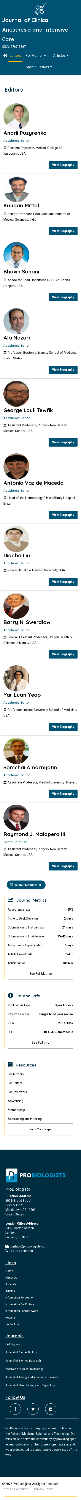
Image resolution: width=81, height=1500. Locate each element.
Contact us (12, 1327)
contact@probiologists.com (28, 1250)
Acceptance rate (40, 913)
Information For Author (19, 1301)
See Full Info (40, 1046)
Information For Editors (19, 1307)
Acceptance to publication (40, 948)
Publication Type (40, 1008)
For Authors (16, 1077)
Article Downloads (40, 957)
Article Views (40, 966)
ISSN (40, 1026)
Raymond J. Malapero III (34, 837)
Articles (61, 55)
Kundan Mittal (21, 205)
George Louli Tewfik (28, 411)
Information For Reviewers (21, 1314)
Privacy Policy (43, 1492)
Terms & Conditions (15, 1492)
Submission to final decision (40, 939)
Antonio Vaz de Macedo (33, 484)
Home (9, 1274)
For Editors (15, 1086)
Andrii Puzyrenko (24, 133)
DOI (40, 1035)
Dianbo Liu (16, 557)
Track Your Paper (40, 1133)
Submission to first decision (40, 930)
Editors (15, 55)
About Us (11, 1281)
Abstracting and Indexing (25, 1122)
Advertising (15, 1104)
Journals (10, 1287)
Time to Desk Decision (40, 922)
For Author (36, 55)
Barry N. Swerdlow (27, 624)
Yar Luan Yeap (22, 697)
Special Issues (39, 67)
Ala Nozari (16, 338)
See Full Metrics (40, 977)
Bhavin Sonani (21, 272)
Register (10, 1321)
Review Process (40, 1017)
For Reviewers (17, 1095)
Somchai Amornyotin (30, 770)
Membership (16, 1113)
